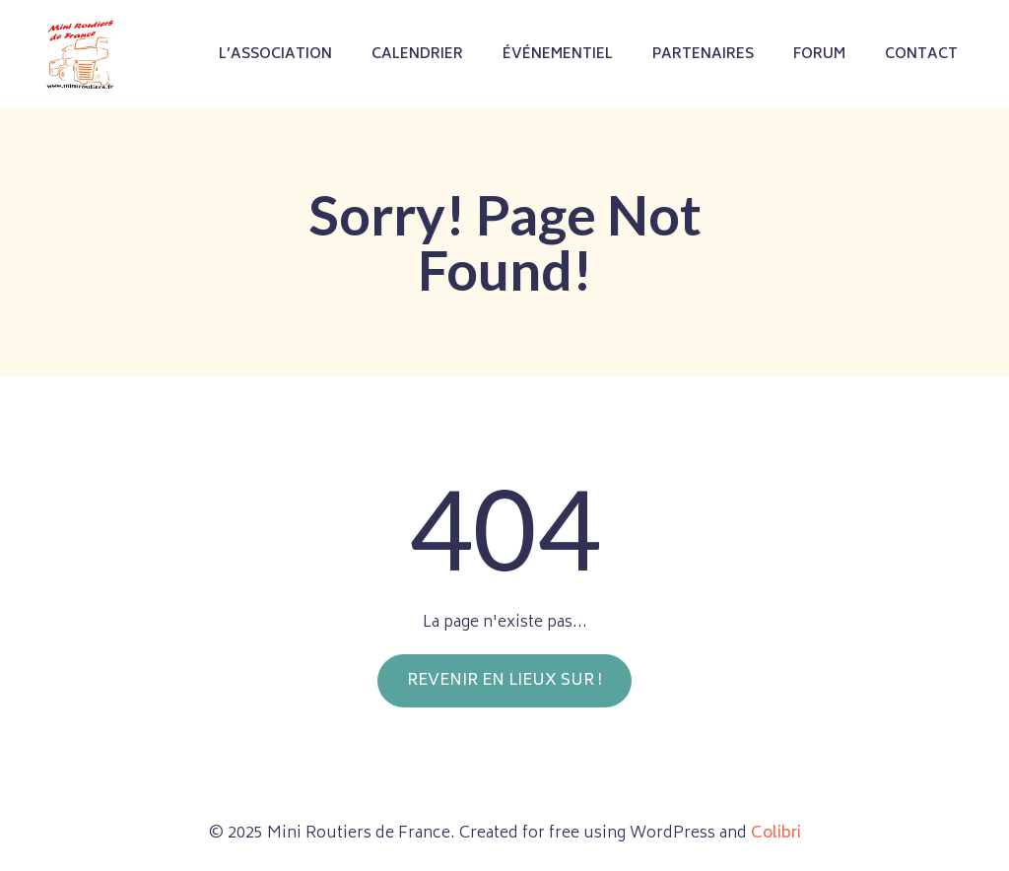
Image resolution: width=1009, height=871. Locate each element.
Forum (819, 54)
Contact (921, 54)
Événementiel (558, 54)
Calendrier (417, 54)
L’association (275, 54)
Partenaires (703, 54)
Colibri (776, 833)
